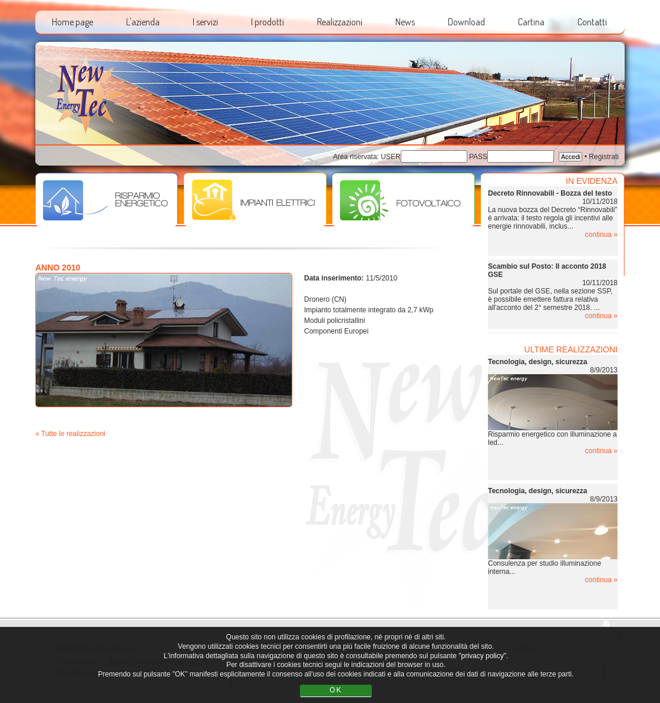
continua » (601, 234)
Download (466, 21)
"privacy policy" (482, 656)
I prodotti (267, 21)
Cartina (531, 21)
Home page (72, 21)
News (405, 21)
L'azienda (143, 21)
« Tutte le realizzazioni (70, 434)
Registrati (604, 157)
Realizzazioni (339, 21)
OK (335, 690)
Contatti (592, 21)
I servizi (205, 21)
